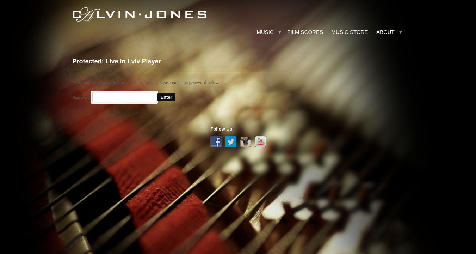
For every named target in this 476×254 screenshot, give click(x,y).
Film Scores (305, 32)
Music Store (350, 32)
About (385, 32)
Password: (114, 97)
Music (264, 32)
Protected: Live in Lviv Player (116, 61)
